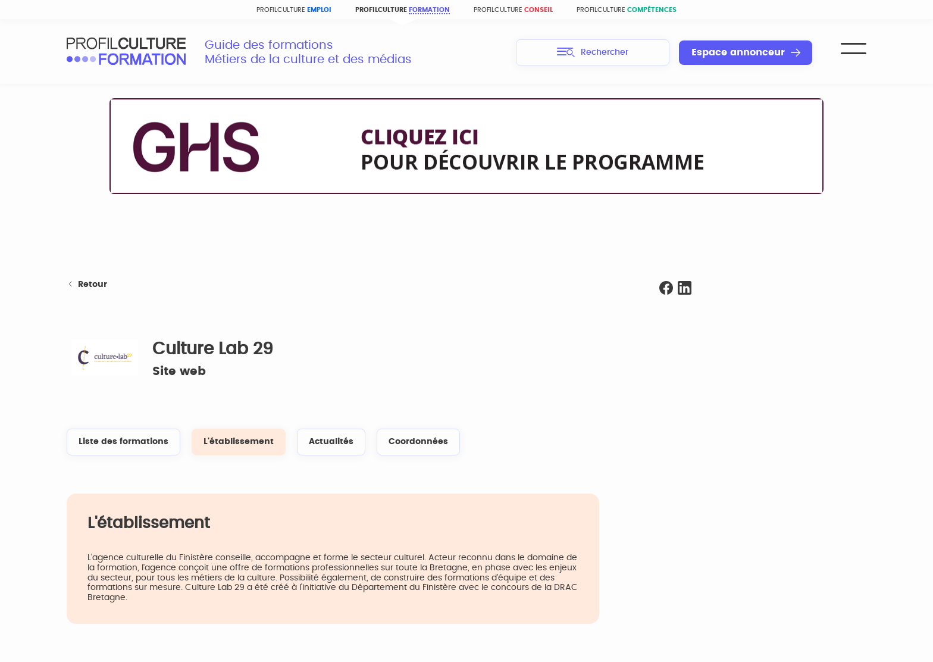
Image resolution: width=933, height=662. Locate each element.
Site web (179, 371)
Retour (87, 285)
